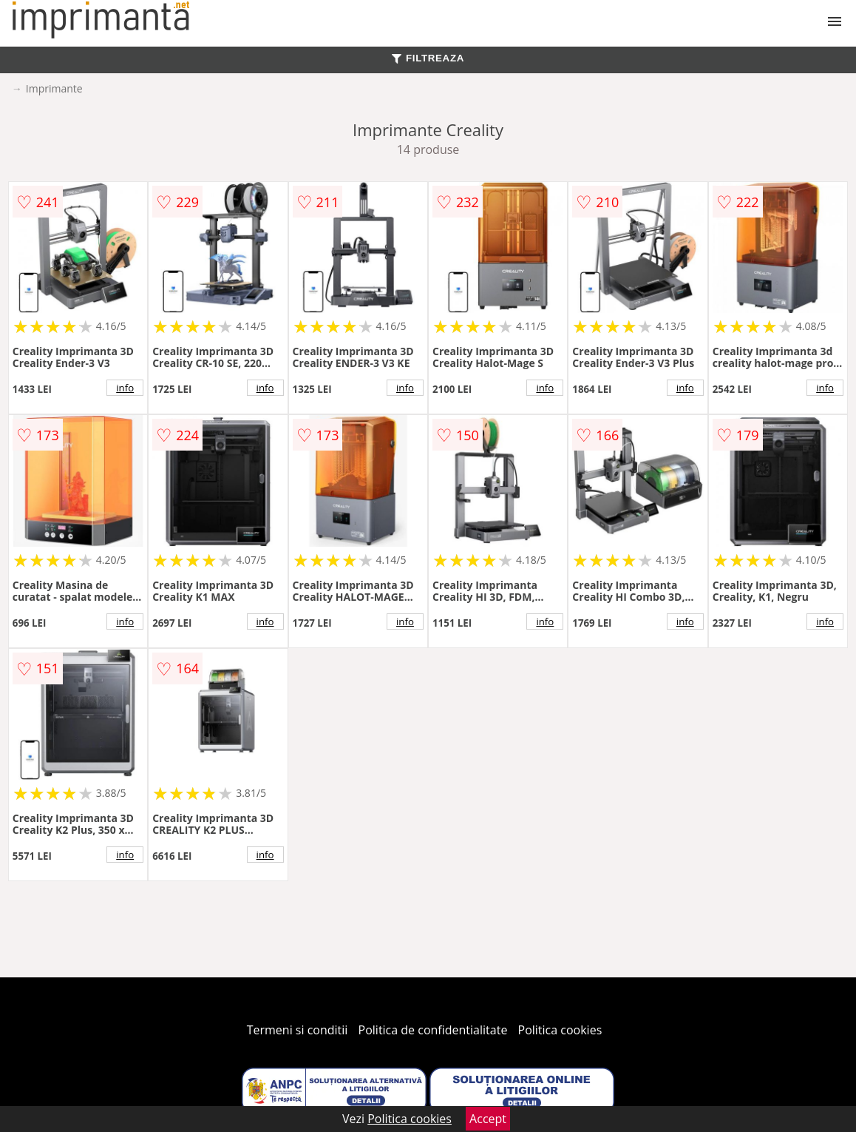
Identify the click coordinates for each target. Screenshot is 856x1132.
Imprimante (54, 88)
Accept (487, 1119)
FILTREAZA (428, 58)
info (125, 387)
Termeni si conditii (297, 1030)
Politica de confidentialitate (433, 1030)
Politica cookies (560, 1030)
